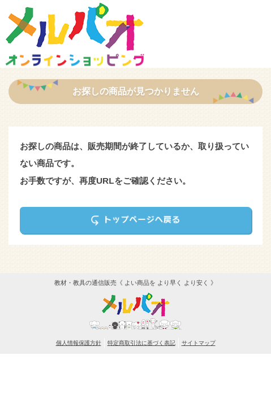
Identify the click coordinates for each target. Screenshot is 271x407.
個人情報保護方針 (78, 343)
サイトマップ (199, 343)
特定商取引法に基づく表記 (141, 343)
